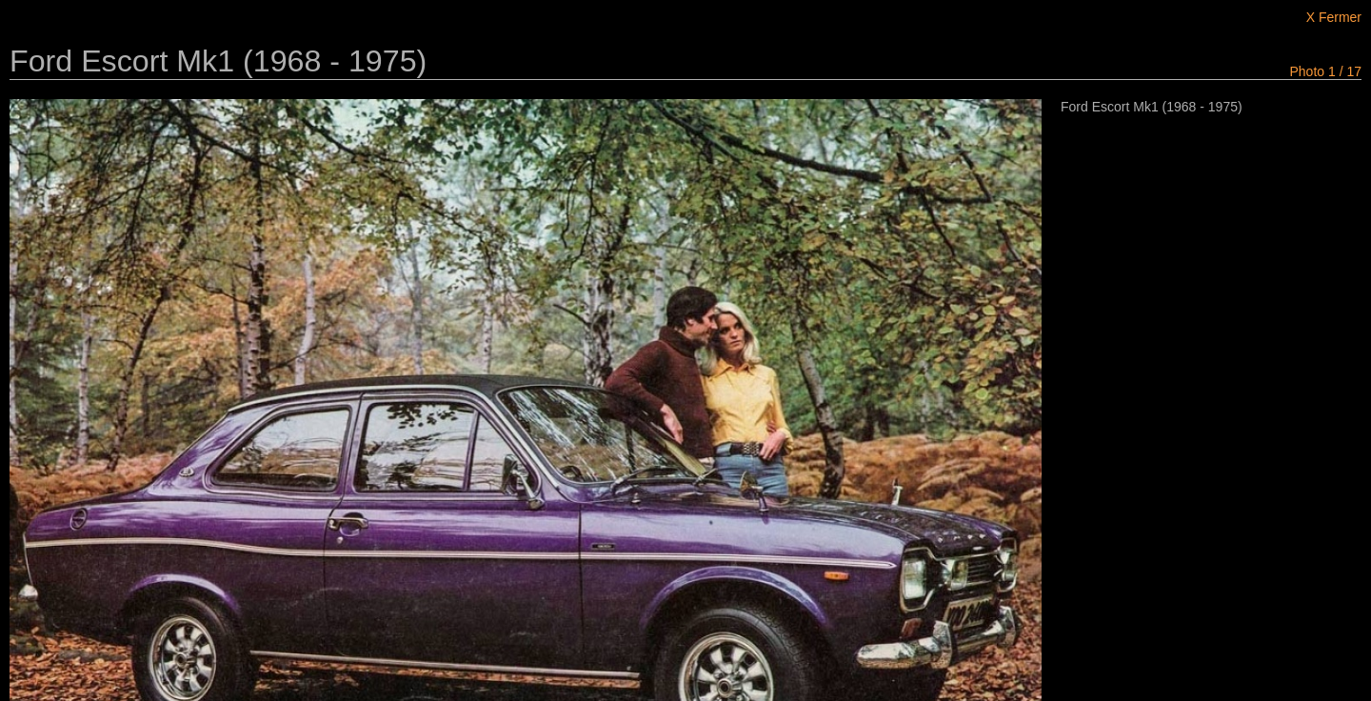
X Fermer (1333, 17)
